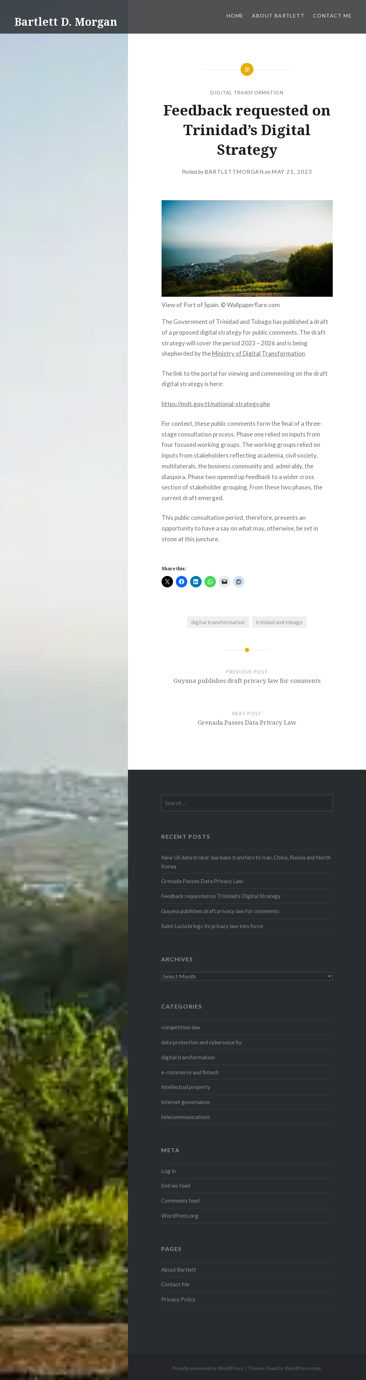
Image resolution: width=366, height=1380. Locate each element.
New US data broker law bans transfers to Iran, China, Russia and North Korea (246, 861)
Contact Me (332, 16)
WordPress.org (179, 1215)
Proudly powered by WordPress (207, 1368)
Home (235, 16)
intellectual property (185, 1087)
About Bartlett (278, 16)
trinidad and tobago (279, 622)
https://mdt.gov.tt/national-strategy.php (216, 404)
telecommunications (185, 1117)
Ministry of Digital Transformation (258, 353)
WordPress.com (303, 1368)
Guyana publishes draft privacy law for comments (220, 911)
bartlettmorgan (234, 171)
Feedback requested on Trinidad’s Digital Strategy (221, 896)
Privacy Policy (178, 1299)
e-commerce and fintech (190, 1072)
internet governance (185, 1102)
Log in (168, 1171)
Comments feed (180, 1200)
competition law (180, 1027)
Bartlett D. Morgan (65, 21)
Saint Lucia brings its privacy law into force (212, 926)
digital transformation (247, 92)
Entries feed (175, 1185)
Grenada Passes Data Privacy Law (202, 881)
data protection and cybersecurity (201, 1042)
